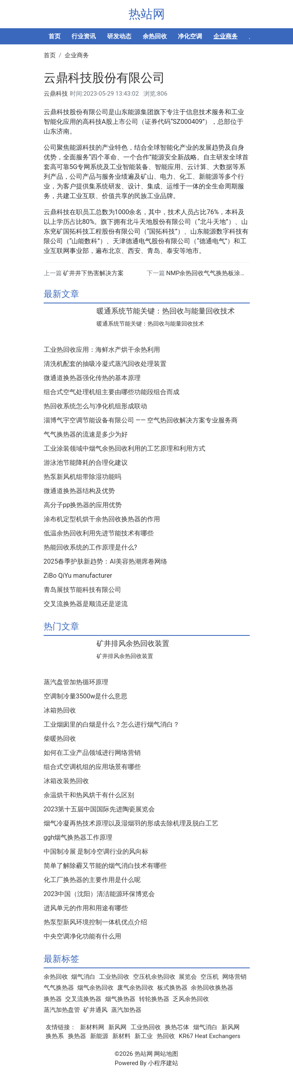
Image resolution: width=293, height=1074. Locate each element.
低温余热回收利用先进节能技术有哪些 (99, 533)
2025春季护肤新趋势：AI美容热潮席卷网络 (106, 561)
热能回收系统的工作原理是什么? (90, 547)
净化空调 (190, 36)
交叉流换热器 (83, 999)
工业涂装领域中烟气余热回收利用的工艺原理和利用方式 (124, 448)
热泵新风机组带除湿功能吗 (82, 477)
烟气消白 (83, 976)
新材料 (121, 1036)
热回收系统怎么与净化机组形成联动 (95, 406)
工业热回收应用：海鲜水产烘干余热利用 (102, 350)
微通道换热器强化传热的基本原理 (92, 378)
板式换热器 (172, 987)
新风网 (117, 1027)
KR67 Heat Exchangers (209, 1036)
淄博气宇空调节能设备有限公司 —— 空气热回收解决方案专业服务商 (141, 420)
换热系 (55, 1036)
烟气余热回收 (95, 987)
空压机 (209, 976)
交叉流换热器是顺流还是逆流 (86, 604)
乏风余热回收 (191, 999)
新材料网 (92, 1027)
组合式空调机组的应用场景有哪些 (92, 767)
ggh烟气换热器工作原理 (78, 837)
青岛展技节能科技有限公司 (82, 590)
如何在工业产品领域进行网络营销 (92, 753)
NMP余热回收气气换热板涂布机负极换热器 (224, 273)
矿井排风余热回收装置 (133, 643)
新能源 (99, 1036)
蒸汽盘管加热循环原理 (76, 682)
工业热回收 (114, 976)
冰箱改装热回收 (66, 781)
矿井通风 (95, 1009)
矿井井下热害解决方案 (93, 273)
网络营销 (234, 976)
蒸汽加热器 (126, 1009)
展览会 (188, 976)
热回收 (166, 1036)
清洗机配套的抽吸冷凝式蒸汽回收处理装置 (105, 364)
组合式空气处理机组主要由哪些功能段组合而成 (111, 392)
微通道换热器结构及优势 (79, 491)
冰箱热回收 (60, 710)
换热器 (53, 999)
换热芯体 (177, 1027)
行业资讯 (84, 36)
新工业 (144, 1036)
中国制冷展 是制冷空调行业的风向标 (96, 851)
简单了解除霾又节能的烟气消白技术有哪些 (105, 866)
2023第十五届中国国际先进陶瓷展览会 (99, 809)
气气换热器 (59, 987)
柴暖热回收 (60, 739)
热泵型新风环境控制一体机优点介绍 (95, 922)
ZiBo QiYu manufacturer (78, 576)
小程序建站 (163, 1063)
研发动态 (119, 36)
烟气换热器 (120, 999)
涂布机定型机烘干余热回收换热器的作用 (102, 519)
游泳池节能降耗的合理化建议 (86, 463)
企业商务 (225, 36)
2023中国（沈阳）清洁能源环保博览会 (99, 894)
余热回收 (155, 36)
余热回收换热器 (212, 987)
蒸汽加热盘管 (62, 1009)
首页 (54, 36)
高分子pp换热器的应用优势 (83, 505)
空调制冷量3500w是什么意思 (86, 696)
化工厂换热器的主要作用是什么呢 (92, 880)
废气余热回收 (135, 987)
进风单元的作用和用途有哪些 (86, 908)
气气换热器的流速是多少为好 (86, 434)
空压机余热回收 (154, 976)
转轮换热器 (154, 999)
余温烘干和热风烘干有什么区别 (89, 795)
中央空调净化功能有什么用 (82, 936)
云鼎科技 (56, 93)
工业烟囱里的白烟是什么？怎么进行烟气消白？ (111, 724)
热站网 (147, 14)
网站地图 (166, 1053)
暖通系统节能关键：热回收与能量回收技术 (166, 311)
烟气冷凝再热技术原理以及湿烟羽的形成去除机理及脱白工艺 (131, 823)
